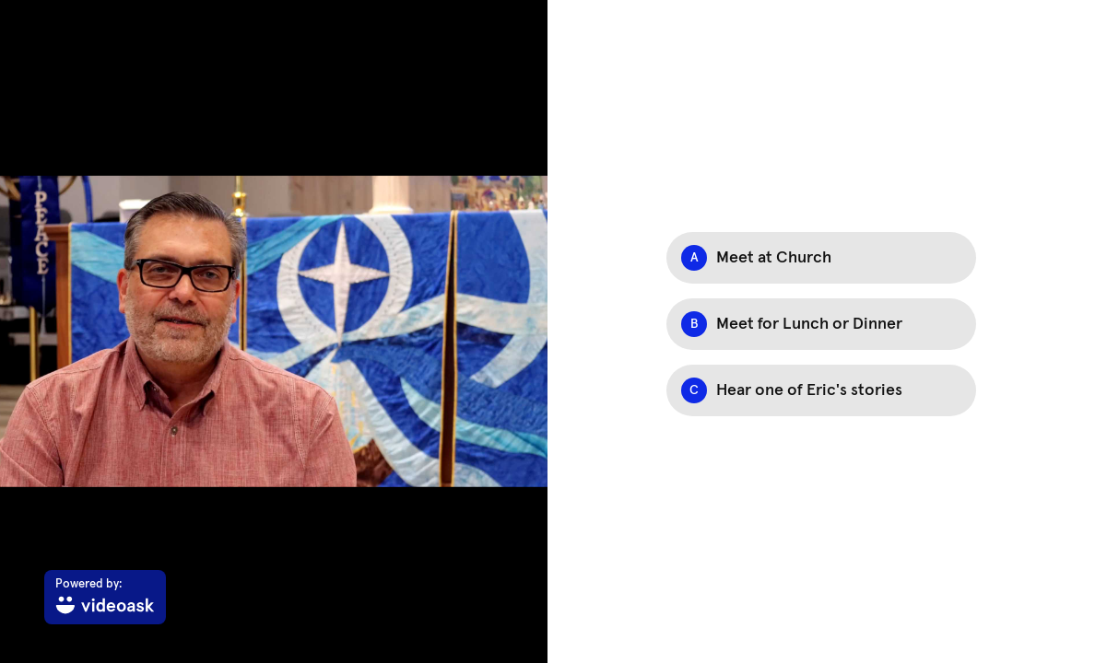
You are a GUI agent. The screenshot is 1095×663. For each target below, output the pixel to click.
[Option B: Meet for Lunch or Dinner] (821, 324)
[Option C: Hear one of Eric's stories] (821, 390)
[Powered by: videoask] (105, 597)
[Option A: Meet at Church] (821, 258)
